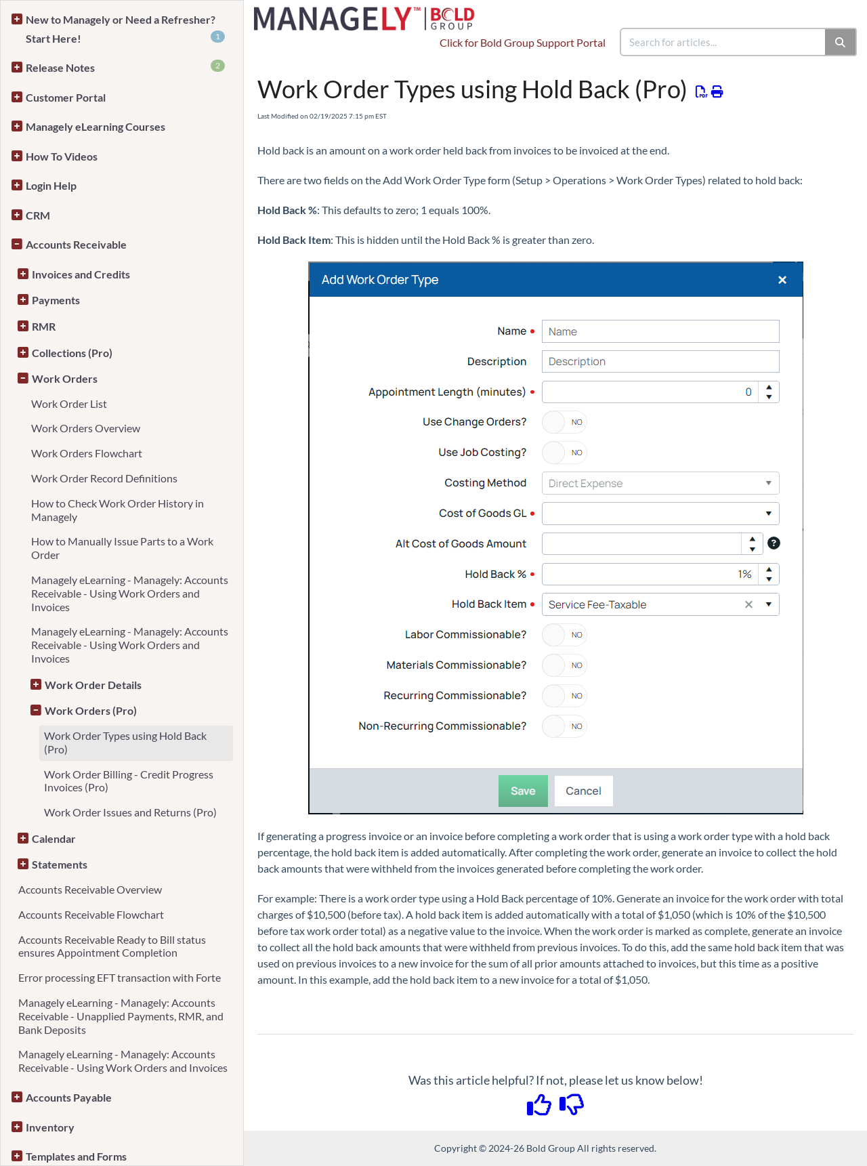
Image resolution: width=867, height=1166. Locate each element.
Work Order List (69, 403)
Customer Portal (66, 97)
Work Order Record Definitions (104, 478)
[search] (723, 42)
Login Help (51, 185)
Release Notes (125, 67)
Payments (56, 299)
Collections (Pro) (72, 352)
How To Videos (62, 156)
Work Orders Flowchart (86, 452)
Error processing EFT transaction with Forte (119, 977)
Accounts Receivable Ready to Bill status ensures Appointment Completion (112, 946)
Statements (59, 864)
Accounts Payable (69, 1097)
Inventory (50, 1127)
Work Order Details (93, 684)
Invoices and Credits (81, 274)
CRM (38, 215)
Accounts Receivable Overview (90, 889)
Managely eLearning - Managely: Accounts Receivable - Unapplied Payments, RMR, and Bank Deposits (121, 1016)
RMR (44, 326)
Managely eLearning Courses (95, 126)
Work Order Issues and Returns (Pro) (130, 812)
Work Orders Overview (85, 427)
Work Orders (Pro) (91, 710)
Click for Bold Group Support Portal (523, 42)
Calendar (54, 838)
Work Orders (65, 378)
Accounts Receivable (76, 244)
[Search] (841, 42)
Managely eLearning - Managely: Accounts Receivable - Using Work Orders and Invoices (129, 593)
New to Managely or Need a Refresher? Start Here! (125, 29)
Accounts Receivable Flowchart (91, 914)
